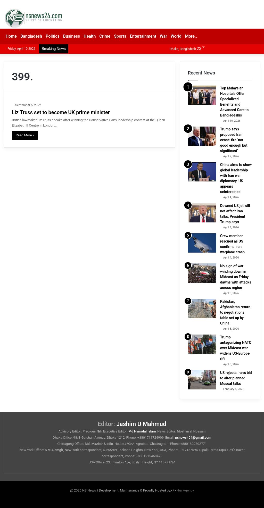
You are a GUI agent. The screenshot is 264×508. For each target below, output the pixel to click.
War (163, 36)
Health (90, 36)
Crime (104, 36)
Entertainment (143, 36)
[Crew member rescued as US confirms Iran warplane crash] (202, 243)
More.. (191, 36)
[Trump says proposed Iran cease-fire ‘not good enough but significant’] (202, 136)
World (176, 36)
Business (71, 36)
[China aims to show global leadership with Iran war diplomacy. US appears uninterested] (202, 171)
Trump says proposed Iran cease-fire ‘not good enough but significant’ (234, 140)
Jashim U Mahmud (141, 424)
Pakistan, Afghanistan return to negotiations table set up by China (235, 312)
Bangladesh (31, 36)
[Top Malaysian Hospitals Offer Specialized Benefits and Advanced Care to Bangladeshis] (202, 95)
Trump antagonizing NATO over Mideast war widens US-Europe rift (235, 348)
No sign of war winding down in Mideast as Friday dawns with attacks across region (235, 277)
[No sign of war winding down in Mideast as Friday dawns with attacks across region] (202, 273)
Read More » (25, 135)
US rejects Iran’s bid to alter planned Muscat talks (236, 378)
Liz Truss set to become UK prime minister (61, 112)
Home (11, 36)
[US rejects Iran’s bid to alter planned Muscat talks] (202, 379)
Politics (53, 36)
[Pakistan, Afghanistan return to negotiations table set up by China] (202, 308)
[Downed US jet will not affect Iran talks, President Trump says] (202, 212)
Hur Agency (185, 490)
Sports (120, 36)
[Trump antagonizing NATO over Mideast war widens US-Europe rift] (202, 344)
